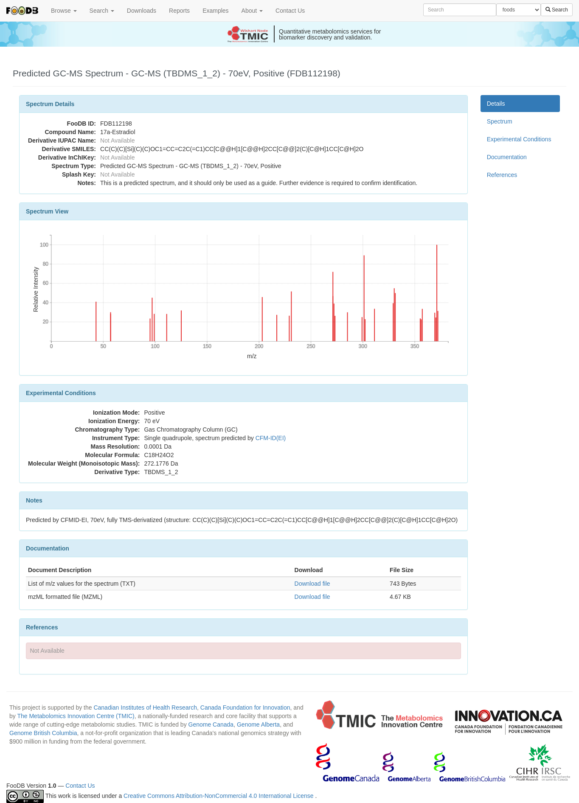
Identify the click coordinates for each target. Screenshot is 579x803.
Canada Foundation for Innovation (245, 707)
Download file (312, 583)
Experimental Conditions (519, 139)
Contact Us (290, 10)
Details (496, 103)
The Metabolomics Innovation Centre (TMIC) (75, 716)
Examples (215, 10)
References (502, 174)
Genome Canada (211, 724)
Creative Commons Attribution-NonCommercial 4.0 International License (219, 795)
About (252, 10)
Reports (179, 10)
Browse (64, 10)
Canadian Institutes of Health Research (145, 707)
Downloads (141, 10)
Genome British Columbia (43, 733)
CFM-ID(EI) (271, 438)
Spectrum (499, 121)
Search (102, 10)
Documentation (507, 157)
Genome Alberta (258, 724)
